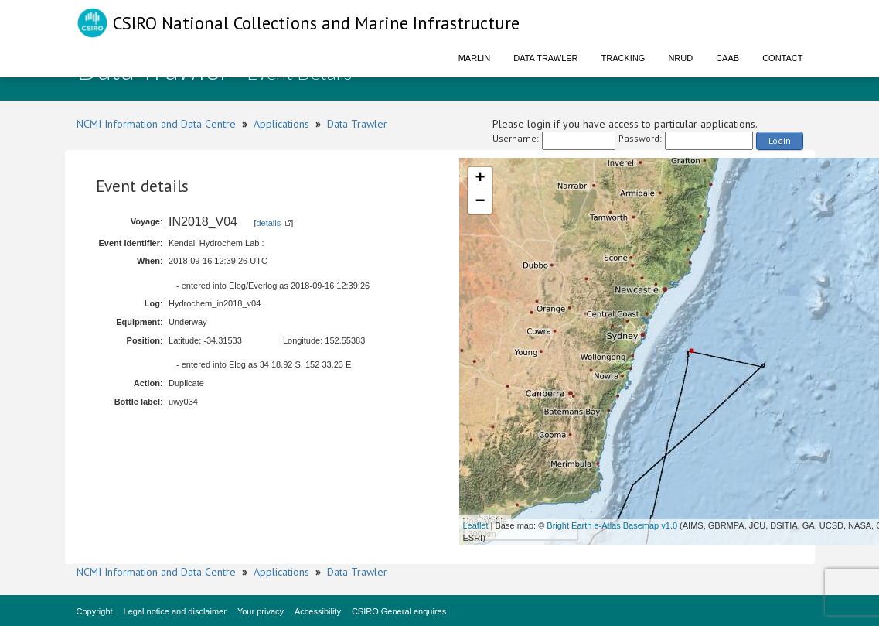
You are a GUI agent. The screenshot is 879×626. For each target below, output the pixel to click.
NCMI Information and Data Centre (156, 124)
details (268, 222)
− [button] (480, 202)
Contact (782, 58)
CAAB (727, 58)
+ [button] (480, 178)
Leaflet (476, 525)
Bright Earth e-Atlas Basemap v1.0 (612, 525)
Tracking (623, 58)
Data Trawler (545, 58)
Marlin (474, 58)
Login (779, 140)
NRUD (680, 58)
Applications (281, 124)
